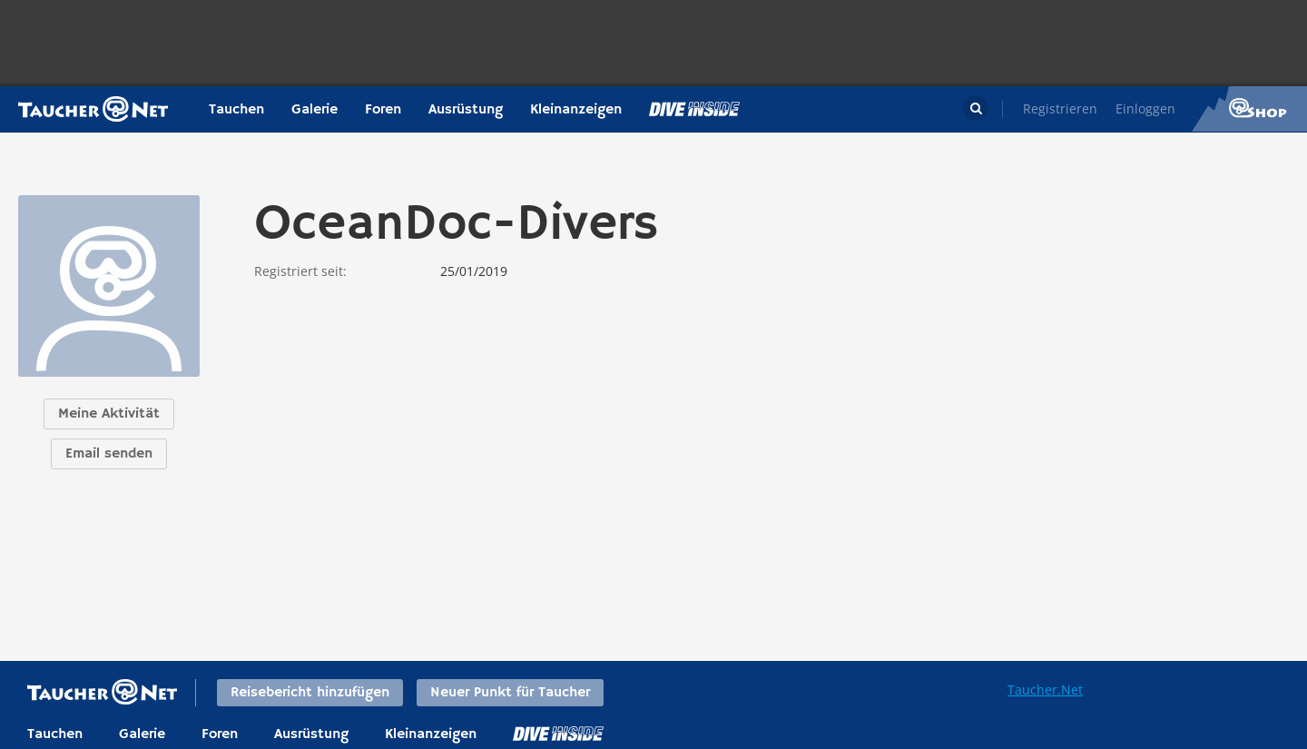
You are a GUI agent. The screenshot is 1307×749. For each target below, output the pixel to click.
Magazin (694, 109)
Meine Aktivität (109, 414)
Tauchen (236, 110)
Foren (383, 110)
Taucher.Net (1045, 689)
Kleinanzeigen (576, 110)
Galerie (314, 110)
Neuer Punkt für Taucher (510, 693)
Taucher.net (93, 109)
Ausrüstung (465, 110)
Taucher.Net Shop (1249, 109)
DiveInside (558, 733)
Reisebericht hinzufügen (310, 693)
